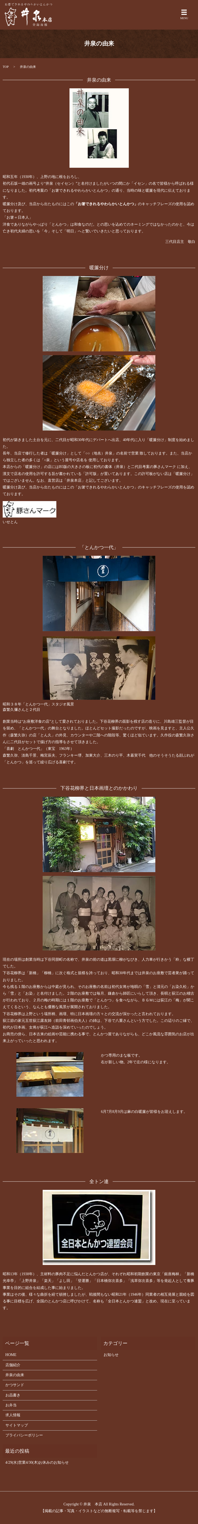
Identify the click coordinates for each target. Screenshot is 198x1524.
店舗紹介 (12, 1365)
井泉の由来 (14, 1375)
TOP (6, 67)
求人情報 (12, 1415)
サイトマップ (16, 1425)
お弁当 (11, 1405)
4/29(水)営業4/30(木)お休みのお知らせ (37, 1462)
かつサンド (14, 1385)
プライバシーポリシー (24, 1435)
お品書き (12, 1395)
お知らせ (111, 1355)
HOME (10, 1355)
